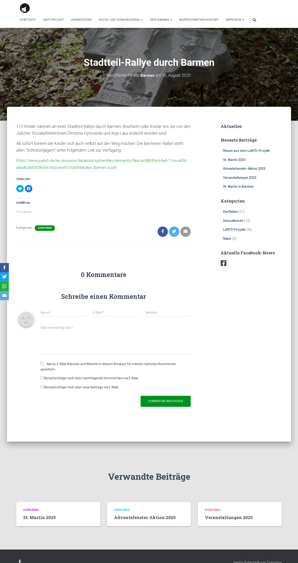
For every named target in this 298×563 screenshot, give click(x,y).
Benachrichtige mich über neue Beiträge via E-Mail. (81, 387)
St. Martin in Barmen (238, 186)
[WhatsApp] (4, 286)
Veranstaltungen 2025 (239, 177)
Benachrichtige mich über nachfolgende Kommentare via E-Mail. (91, 378)
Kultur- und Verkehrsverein (121, 19)
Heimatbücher (81, 19)
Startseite (28, 19)
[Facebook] (4, 267)
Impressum (235, 19)
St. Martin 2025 (234, 159)
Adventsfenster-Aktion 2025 (244, 168)
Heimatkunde (233, 220)
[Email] (4, 295)
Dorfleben (45, 227)
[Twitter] (4, 277)
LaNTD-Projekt (53, 19)
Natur (227, 238)
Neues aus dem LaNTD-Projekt (246, 150)
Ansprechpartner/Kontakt (199, 19)
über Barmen (161, 19)
